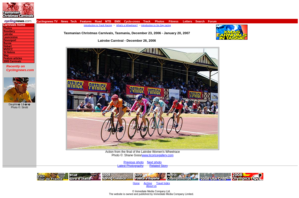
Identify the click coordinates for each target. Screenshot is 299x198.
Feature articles (13, 58)
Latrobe (8, 34)
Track (147, 21)
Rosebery (9, 31)
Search (200, 21)
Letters (187, 21)
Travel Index (163, 183)
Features (86, 21)
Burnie (8, 43)
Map (6, 55)
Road (98, 21)
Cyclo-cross (132, 21)
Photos (159, 21)
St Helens (9, 52)
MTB (108, 21)
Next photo (154, 162)
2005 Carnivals (12, 61)
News (64, 21)
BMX (118, 21)
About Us (151, 186)
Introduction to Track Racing (98, 25)
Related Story (159, 166)
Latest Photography (130, 166)
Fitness (173, 21)
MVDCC (8, 49)
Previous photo (134, 162)
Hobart (8, 46)
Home (136, 183)
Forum (212, 21)
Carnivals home (14, 25)
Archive (148, 183)
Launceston (11, 37)
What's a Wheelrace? (127, 25)
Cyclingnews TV (47, 21)
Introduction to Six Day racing (156, 25)
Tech (73, 21)
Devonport (10, 40)
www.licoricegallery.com (157, 155)
